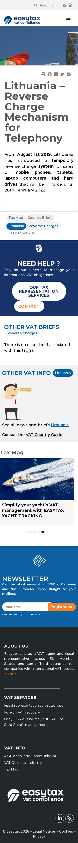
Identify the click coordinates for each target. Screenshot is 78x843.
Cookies (66, 831)
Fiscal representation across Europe (33, 705)
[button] (68, 18)
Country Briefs (39, 218)
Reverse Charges (43, 226)
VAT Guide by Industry (23, 763)
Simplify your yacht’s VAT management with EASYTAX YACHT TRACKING (33, 510)
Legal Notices (44, 831)
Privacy (39, 836)
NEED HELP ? (39, 263)
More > (10, 674)
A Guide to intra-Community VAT (31, 756)
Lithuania (16, 226)
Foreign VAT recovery (22, 712)
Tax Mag (15, 218)
